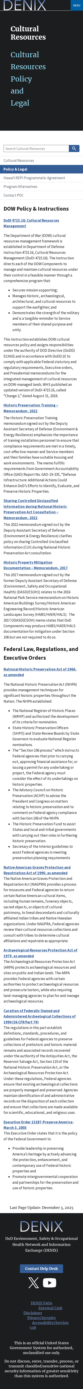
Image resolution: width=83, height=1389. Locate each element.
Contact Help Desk (41, 1269)
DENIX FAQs (41, 1303)
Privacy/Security (41, 1318)
